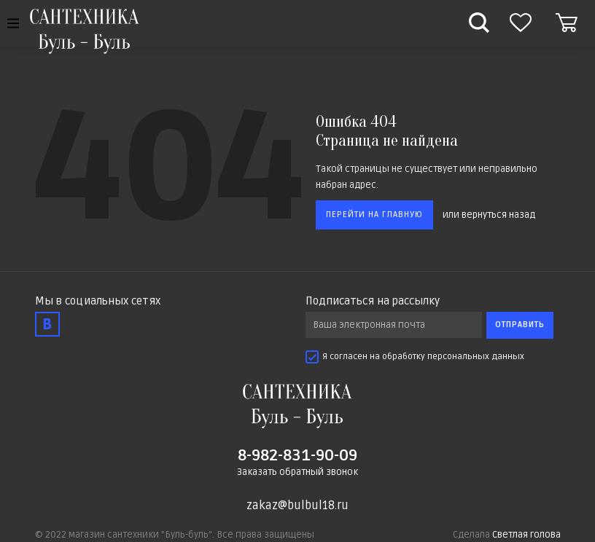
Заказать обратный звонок (297, 472)
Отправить (520, 324)
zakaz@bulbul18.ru (297, 505)
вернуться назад (498, 214)
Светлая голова (526, 535)
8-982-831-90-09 (297, 455)
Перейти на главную (374, 214)
